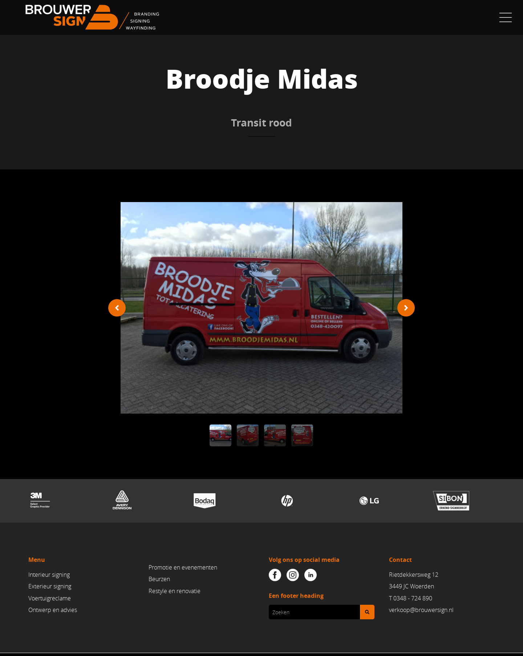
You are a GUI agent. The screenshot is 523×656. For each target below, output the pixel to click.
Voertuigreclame (49, 598)
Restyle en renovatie (174, 591)
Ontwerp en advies (52, 610)
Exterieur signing (49, 587)
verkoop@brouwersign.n (420, 610)
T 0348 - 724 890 (410, 598)
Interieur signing (49, 575)
